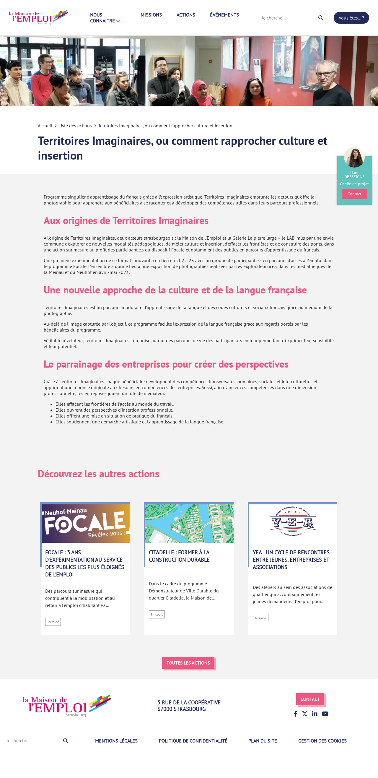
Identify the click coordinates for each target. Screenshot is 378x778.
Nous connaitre (105, 18)
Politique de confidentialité (193, 741)
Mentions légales (116, 741)
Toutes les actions (188, 663)
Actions (186, 15)
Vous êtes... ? (351, 18)
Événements (224, 15)
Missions (151, 15)
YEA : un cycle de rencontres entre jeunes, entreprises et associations (291, 560)
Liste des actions (75, 126)
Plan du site (262, 741)
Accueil (45, 126)
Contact (310, 699)
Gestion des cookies (322, 741)
